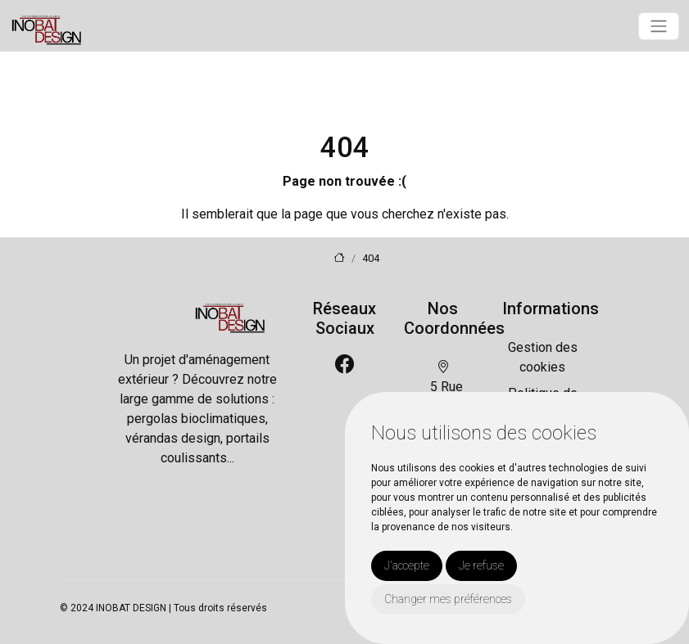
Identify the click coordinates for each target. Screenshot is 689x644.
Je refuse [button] (481, 565)
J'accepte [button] (406, 565)
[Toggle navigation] (658, 26)
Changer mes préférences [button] (448, 599)
